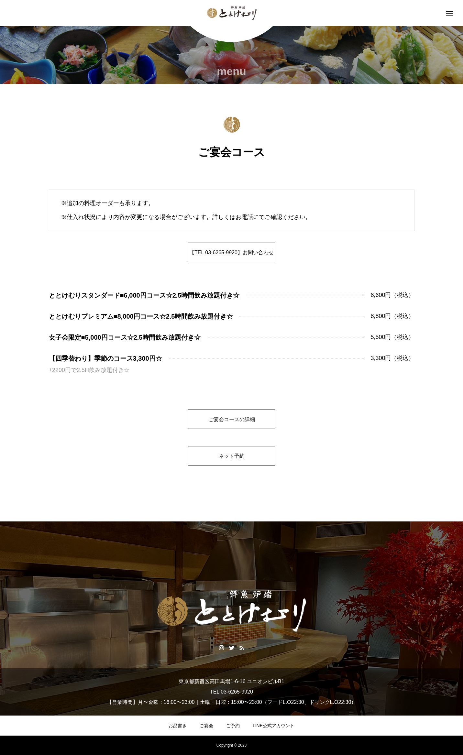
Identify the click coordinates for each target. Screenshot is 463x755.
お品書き (178, 725)
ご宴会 (206, 725)
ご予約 (233, 725)
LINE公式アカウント (273, 725)
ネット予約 (232, 456)
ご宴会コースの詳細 (231, 419)
